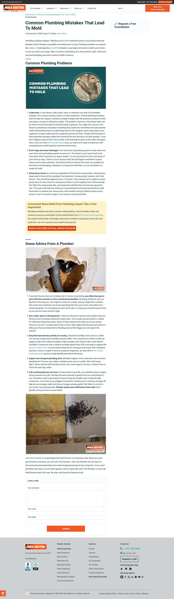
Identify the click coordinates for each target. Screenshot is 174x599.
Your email (32, 517)
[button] (3, 593)
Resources (65, 8)
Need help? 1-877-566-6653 (147, 2)
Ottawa (61, 142)
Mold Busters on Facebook (125, 576)
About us (79, 8)
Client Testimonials (96, 569)
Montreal (51, 142)
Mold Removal (62, 561)
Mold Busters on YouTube (139, 576)
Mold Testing (62, 557)
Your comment (33, 488)
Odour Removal (63, 573)
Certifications (94, 557)
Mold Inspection (63, 553)
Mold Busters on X (128, 577)
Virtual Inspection (64, 549)
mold (53, 48)
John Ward (62, 33)
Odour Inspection (63, 569)
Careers (92, 549)
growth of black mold (38, 347)
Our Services (36, 8)
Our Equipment (94, 561)
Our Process (93, 565)
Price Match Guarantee (98, 577)
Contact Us (91, 8)
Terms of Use (123, 594)
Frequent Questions (96, 573)
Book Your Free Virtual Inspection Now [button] (52, 228)
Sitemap (145, 594)
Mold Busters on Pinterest (121, 576)
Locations (51, 8)
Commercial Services (65, 581)
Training (92, 553)
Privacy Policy (135, 594)
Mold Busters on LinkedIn (132, 576)
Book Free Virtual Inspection (158, 8)
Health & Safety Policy (108, 594)
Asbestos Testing (63, 565)
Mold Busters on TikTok (142, 577)
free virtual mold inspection (91, 215)
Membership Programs (66, 577)
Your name (32, 509)
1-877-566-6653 (132, 548)
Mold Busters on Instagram (135, 576)
